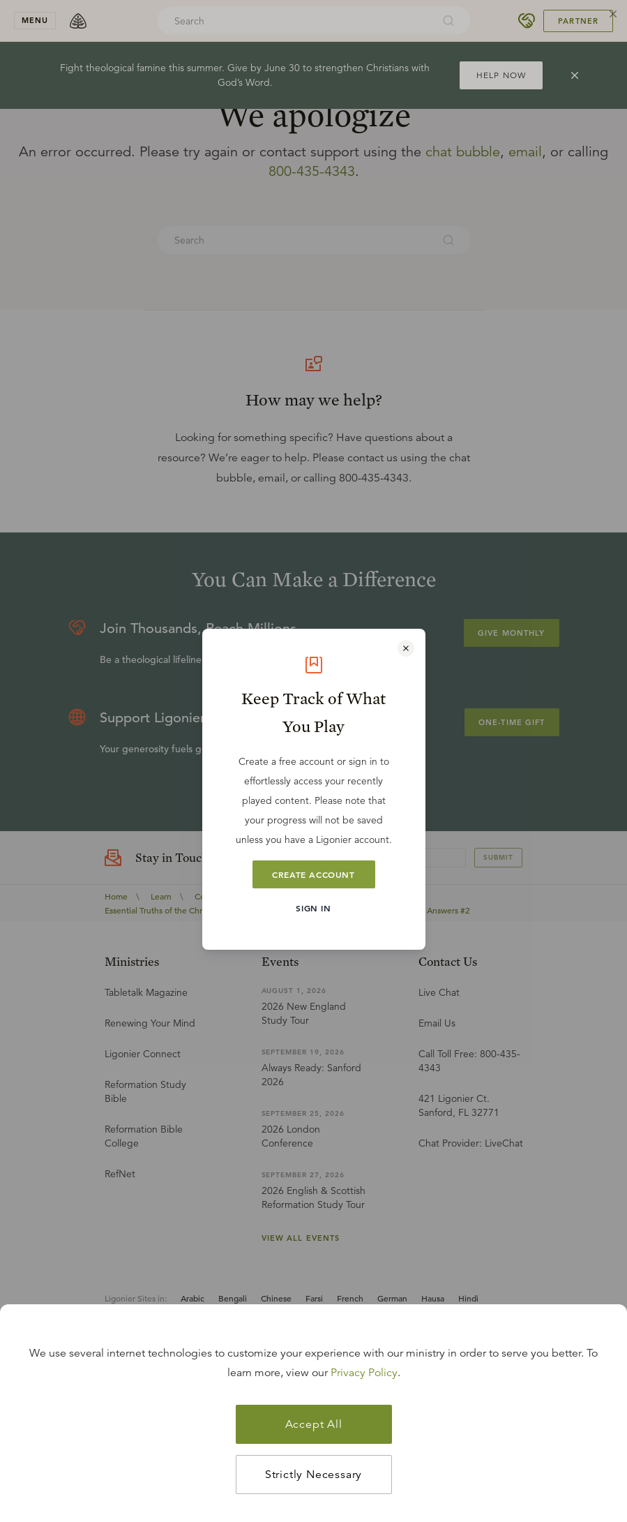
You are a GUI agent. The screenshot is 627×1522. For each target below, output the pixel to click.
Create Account (313, 874)
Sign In (313, 907)
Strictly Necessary (313, 1475)
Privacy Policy (364, 1373)
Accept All (313, 1424)
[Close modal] (406, 648)
